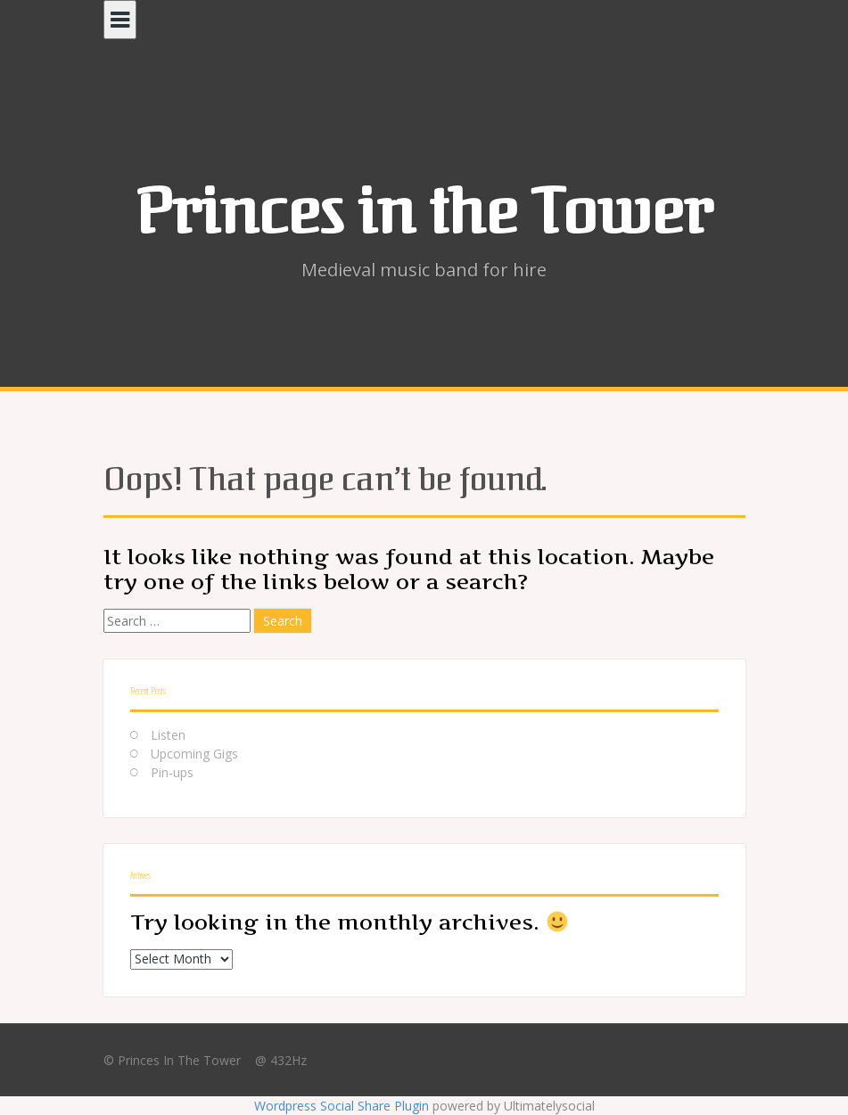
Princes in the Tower (424, 212)
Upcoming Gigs (194, 753)
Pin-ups (172, 772)
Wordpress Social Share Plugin (343, 1105)
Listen (168, 734)
